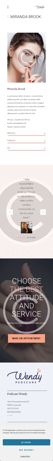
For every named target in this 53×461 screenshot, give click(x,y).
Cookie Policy (25, 456)
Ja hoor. (26, 442)
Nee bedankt (26, 449)
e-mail (9, 415)
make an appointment (26, 338)
